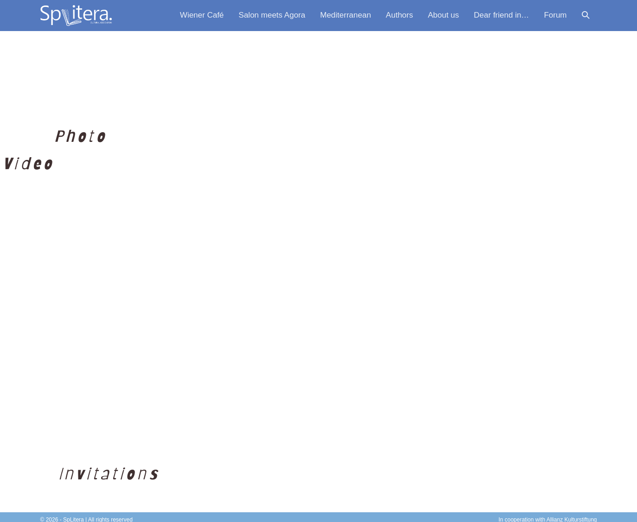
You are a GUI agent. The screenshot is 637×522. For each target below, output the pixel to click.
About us (443, 15)
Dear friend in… (501, 15)
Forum (555, 15)
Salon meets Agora (271, 15)
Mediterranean (345, 15)
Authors (399, 15)
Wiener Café (202, 15)
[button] (585, 15)
